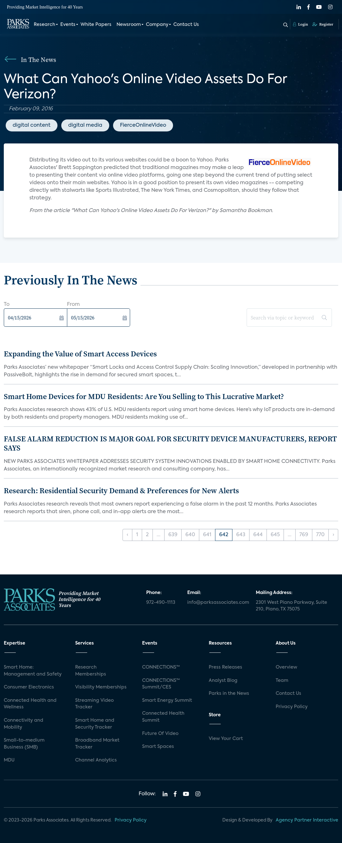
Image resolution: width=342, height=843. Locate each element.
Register (322, 24)
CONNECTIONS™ (161, 667)
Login (300, 24)
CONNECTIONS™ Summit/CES (161, 684)
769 (303, 534)
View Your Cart (226, 739)
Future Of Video (160, 733)
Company (157, 24)
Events (67, 24)
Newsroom (129, 24)
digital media (85, 125)
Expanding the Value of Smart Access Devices (80, 354)
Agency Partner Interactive (307, 820)
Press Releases (225, 667)
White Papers (96, 24)
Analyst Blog (223, 680)
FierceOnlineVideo (143, 125)
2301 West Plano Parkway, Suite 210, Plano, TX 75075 (291, 606)
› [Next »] (333, 534)
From (73, 304)
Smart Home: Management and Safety (33, 670)
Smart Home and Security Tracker (94, 724)
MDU (9, 760)
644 (258, 534)
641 (207, 534)
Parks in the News (229, 693)
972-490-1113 (160, 602)
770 (320, 534)
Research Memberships (90, 670)
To (6, 304)
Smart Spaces (158, 746)
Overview (286, 667)
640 (190, 534)
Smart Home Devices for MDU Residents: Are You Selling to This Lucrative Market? (144, 396)
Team (282, 680)
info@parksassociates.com (217, 602)
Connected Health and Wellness (30, 704)
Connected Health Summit (163, 717)
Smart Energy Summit (167, 700)
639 (172, 534)
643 (240, 534)
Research (44, 24)
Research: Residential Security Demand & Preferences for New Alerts (121, 490)
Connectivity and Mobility (23, 724)
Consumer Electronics (29, 687)
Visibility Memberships (101, 687)
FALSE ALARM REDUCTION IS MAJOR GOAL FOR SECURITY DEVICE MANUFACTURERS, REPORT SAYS (170, 443)
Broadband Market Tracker (97, 743)
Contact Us (186, 24)
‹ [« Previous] (127, 534)
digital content (32, 125)
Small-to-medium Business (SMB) (24, 743)
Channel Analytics (96, 760)
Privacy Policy (292, 707)
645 (275, 534)
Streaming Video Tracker (94, 704)
